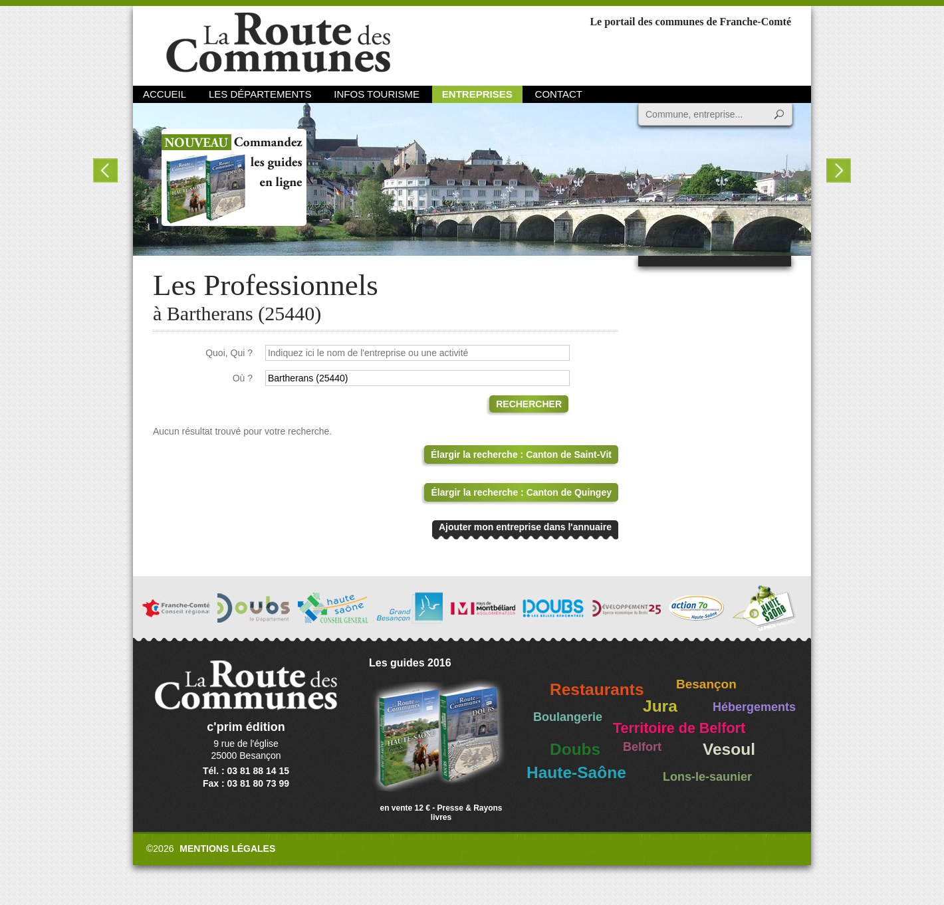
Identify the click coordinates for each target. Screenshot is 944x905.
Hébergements (754, 707)
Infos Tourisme (376, 94)
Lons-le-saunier (707, 776)
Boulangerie (567, 717)
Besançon (706, 684)
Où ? (243, 378)
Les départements (260, 94)
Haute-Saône (576, 772)
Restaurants (597, 689)
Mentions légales (227, 848)
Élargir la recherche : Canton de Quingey (521, 492)
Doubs (575, 749)
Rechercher (529, 404)
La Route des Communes (278, 43)
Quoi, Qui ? (229, 353)
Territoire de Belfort (679, 728)
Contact (558, 94)
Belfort (642, 747)
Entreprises (477, 94)
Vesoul (729, 749)
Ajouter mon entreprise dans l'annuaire (525, 527)
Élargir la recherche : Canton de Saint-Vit (521, 454)
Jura (660, 706)
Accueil (164, 94)
